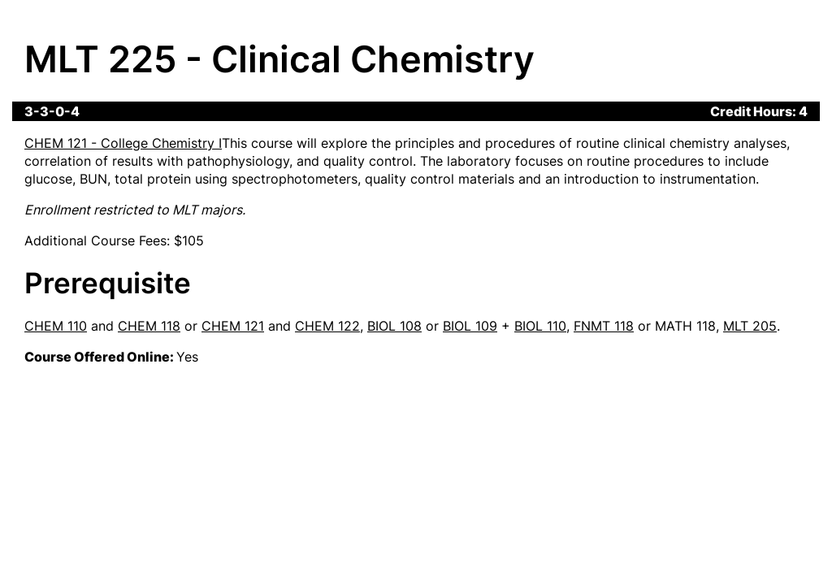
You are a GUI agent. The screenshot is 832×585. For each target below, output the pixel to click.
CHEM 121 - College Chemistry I (123, 143)
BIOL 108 (394, 326)
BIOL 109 (470, 326)
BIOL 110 (540, 326)
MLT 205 (750, 326)
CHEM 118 (149, 326)
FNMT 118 (604, 326)
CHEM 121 (233, 326)
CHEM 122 (327, 326)
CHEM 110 (55, 326)
